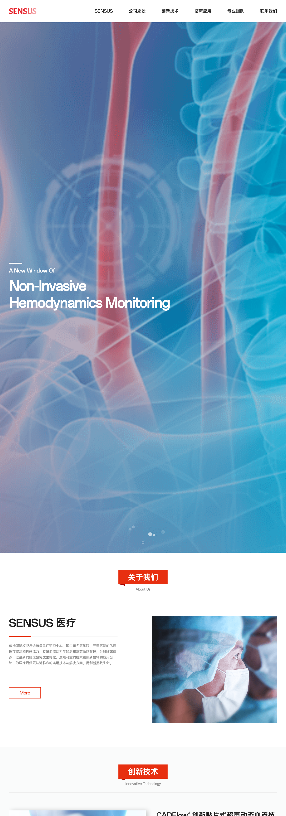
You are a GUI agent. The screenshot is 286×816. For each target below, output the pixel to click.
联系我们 (268, 11)
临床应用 (202, 11)
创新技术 (170, 11)
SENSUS (104, 11)
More (25, 693)
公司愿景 (137, 11)
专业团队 (235, 11)
